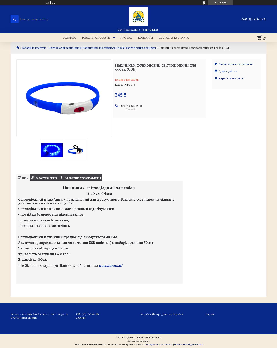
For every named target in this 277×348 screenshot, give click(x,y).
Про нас (126, 37)
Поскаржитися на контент (159, 344)
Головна (69, 37)
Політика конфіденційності (188, 344)
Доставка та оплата (174, 37)
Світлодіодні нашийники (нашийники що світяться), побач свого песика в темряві (102, 48)
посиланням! (111, 265)
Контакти (145, 37)
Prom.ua (156, 337)
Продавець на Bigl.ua (138, 340)
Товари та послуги (96, 37)
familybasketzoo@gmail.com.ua (95, 323)
